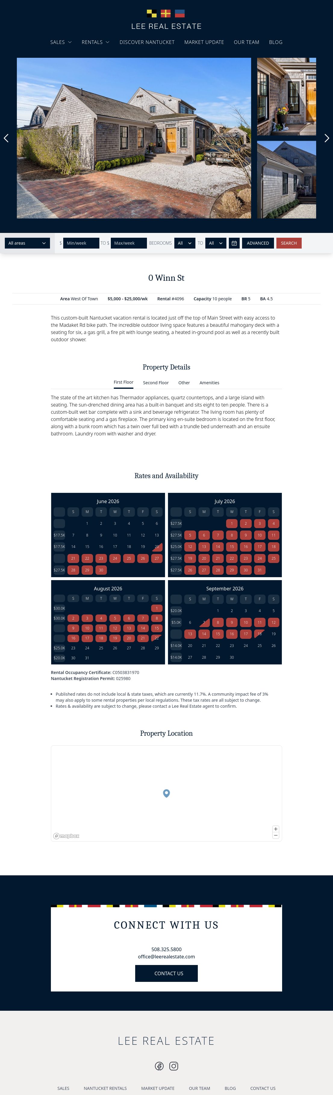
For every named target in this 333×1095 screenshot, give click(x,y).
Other (184, 382)
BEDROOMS (160, 243)
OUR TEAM (247, 42)
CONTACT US (168, 973)
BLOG (276, 42)
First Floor (124, 382)
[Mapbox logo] (66, 836)
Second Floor (156, 382)
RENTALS (96, 42)
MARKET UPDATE (204, 42)
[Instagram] (159, 1066)
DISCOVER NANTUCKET (147, 42)
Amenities (209, 382)
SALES (61, 42)
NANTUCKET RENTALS (105, 1088)
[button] (166, 793)
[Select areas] (27, 243)
